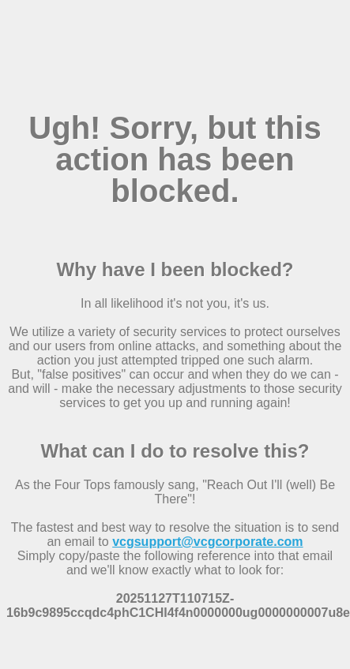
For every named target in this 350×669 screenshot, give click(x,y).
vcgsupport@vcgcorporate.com (207, 541)
